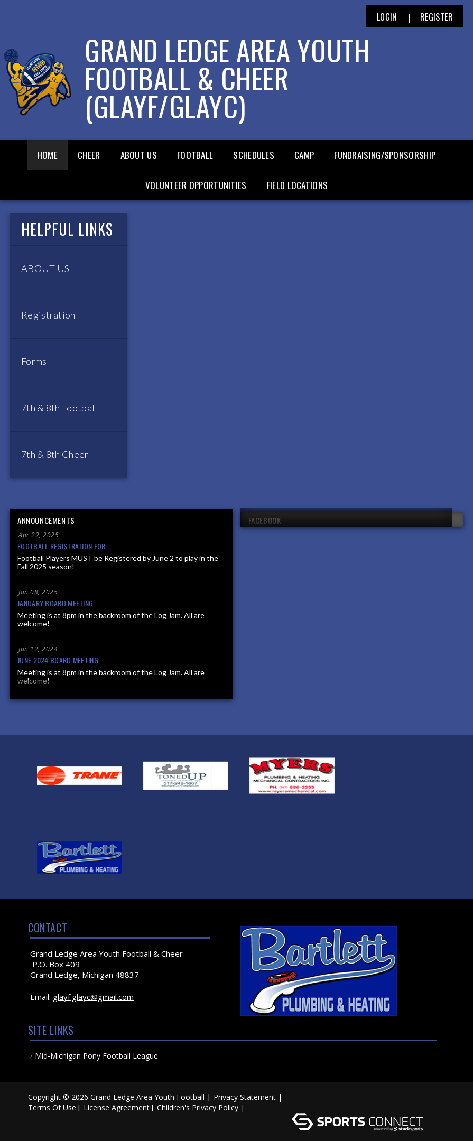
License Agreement (117, 1107)
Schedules (253, 155)
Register (436, 17)
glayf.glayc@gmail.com (93, 997)
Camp (304, 155)
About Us (138, 155)
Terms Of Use (52, 1107)
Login (387, 17)
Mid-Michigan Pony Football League (96, 1056)
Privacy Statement (245, 1097)
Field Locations (297, 185)
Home (48, 155)
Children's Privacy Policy (197, 1107)
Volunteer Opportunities (196, 185)
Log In (262, 1107)
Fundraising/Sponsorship (384, 155)
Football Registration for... (63, 545)
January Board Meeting (55, 603)
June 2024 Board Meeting (57, 660)
